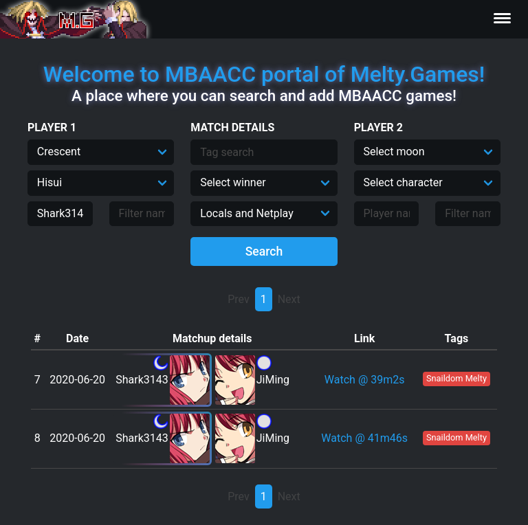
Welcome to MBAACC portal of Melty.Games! (264, 74)
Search (264, 251)
